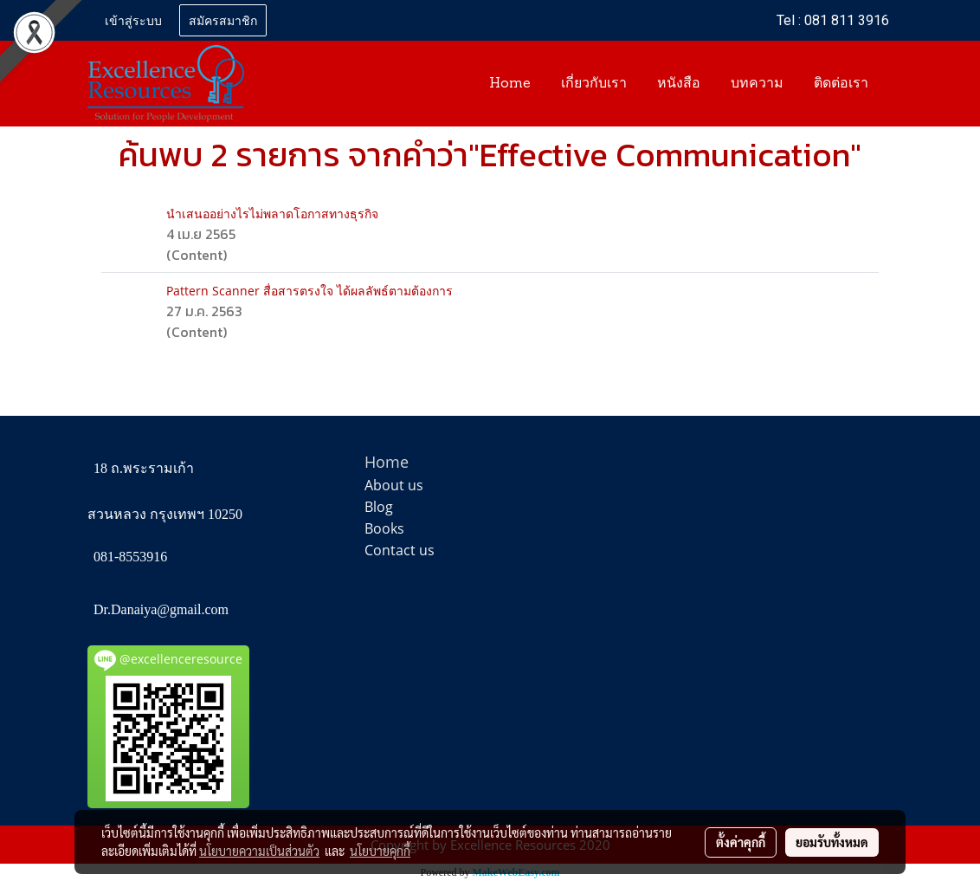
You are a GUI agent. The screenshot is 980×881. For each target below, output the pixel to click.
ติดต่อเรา (841, 84)
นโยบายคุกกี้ (380, 850)
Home (510, 84)
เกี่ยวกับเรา (594, 84)
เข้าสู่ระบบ (133, 19)
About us (393, 485)
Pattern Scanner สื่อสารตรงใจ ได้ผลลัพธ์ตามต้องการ (309, 290)
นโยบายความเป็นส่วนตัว (259, 850)
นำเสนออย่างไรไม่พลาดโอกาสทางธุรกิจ (272, 213)
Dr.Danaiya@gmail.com (161, 609)
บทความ (757, 84)
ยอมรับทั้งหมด (832, 842)
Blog (378, 506)
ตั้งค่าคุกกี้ (740, 842)
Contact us (399, 550)
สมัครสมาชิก (223, 19)
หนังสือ (678, 84)
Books (384, 528)
